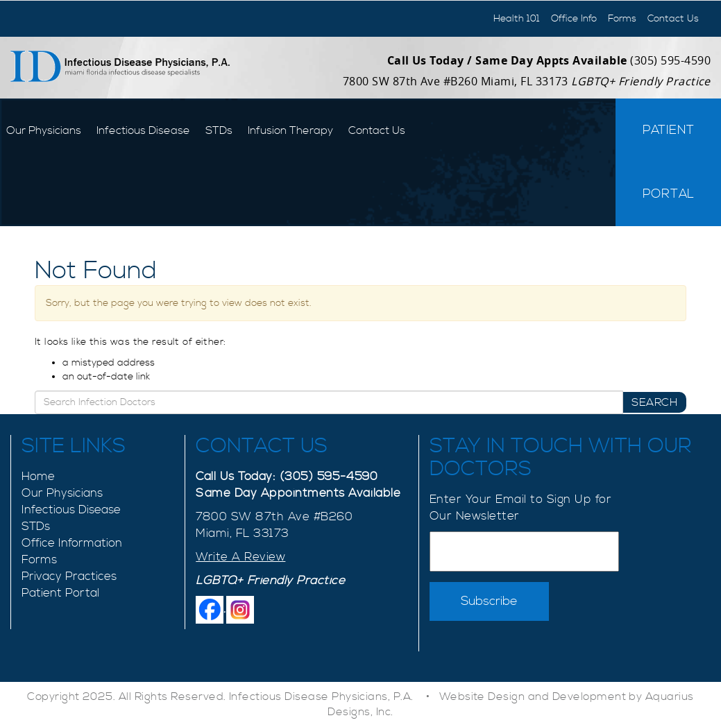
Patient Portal (669, 162)
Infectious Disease (143, 130)
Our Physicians (43, 130)
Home (38, 476)
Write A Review (240, 557)
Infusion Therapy (290, 130)
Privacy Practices (69, 576)
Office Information (72, 543)
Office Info (574, 18)
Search (654, 402)
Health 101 (516, 18)
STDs (218, 130)
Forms (622, 18)
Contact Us (673, 18)
